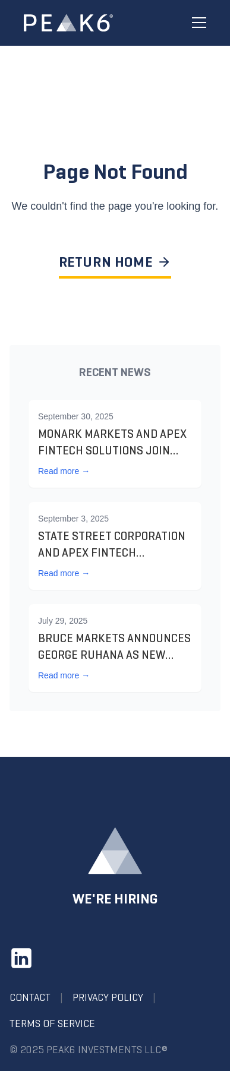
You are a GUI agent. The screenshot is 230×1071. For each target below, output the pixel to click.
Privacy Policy (108, 997)
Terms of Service (52, 1023)
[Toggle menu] (199, 22)
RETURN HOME (115, 262)
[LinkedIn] (21, 958)
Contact (30, 997)
